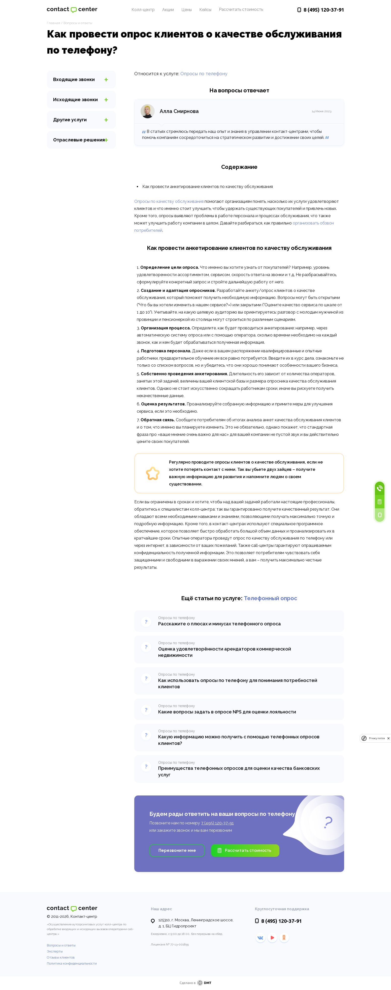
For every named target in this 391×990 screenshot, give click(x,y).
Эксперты (55, 951)
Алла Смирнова (179, 111)
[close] (388, 738)
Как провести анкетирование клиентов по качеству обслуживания (207, 186)
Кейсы (205, 9)
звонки (74, 79)
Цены (186, 9)
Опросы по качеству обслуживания (169, 201)
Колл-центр (143, 9)
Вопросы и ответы (77, 23)
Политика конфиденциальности (72, 963)
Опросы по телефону (203, 73)
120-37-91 (324, 10)
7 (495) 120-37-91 (217, 823)
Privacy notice (377, 738)
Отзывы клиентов (61, 957)
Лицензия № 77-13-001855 (170, 944)
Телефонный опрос (270, 598)
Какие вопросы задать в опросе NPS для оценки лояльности (227, 711)
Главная (53, 23)
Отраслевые (79, 139)
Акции (168, 9)
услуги (70, 119)
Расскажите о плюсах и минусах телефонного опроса (219, 623)
